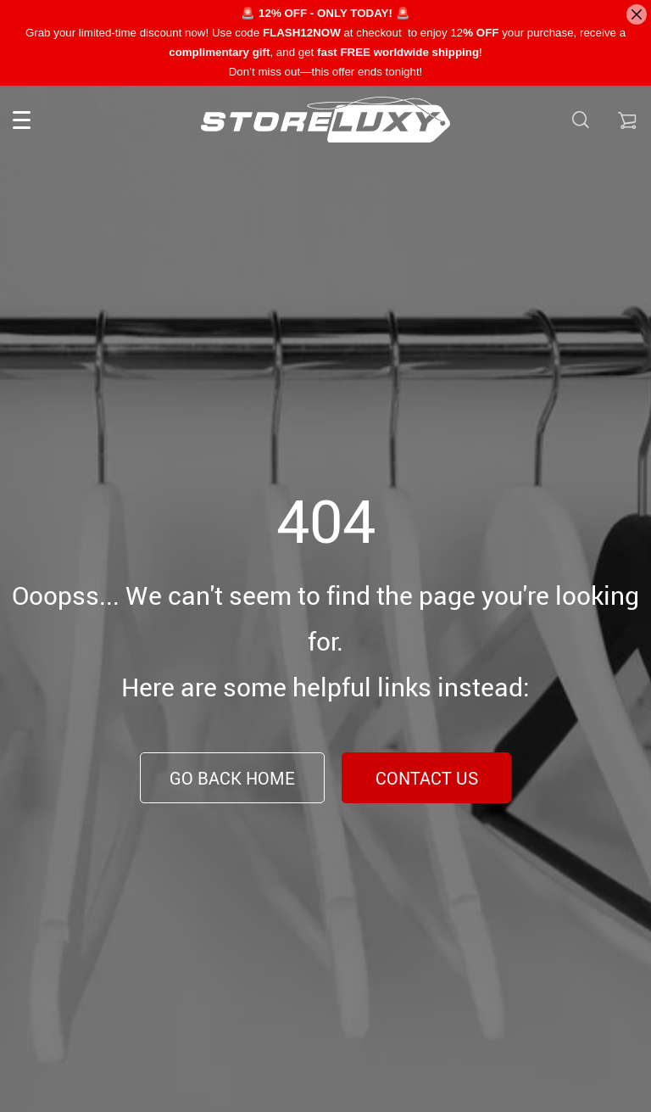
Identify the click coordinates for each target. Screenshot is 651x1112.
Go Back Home (232, 778)
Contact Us (427, 778)
